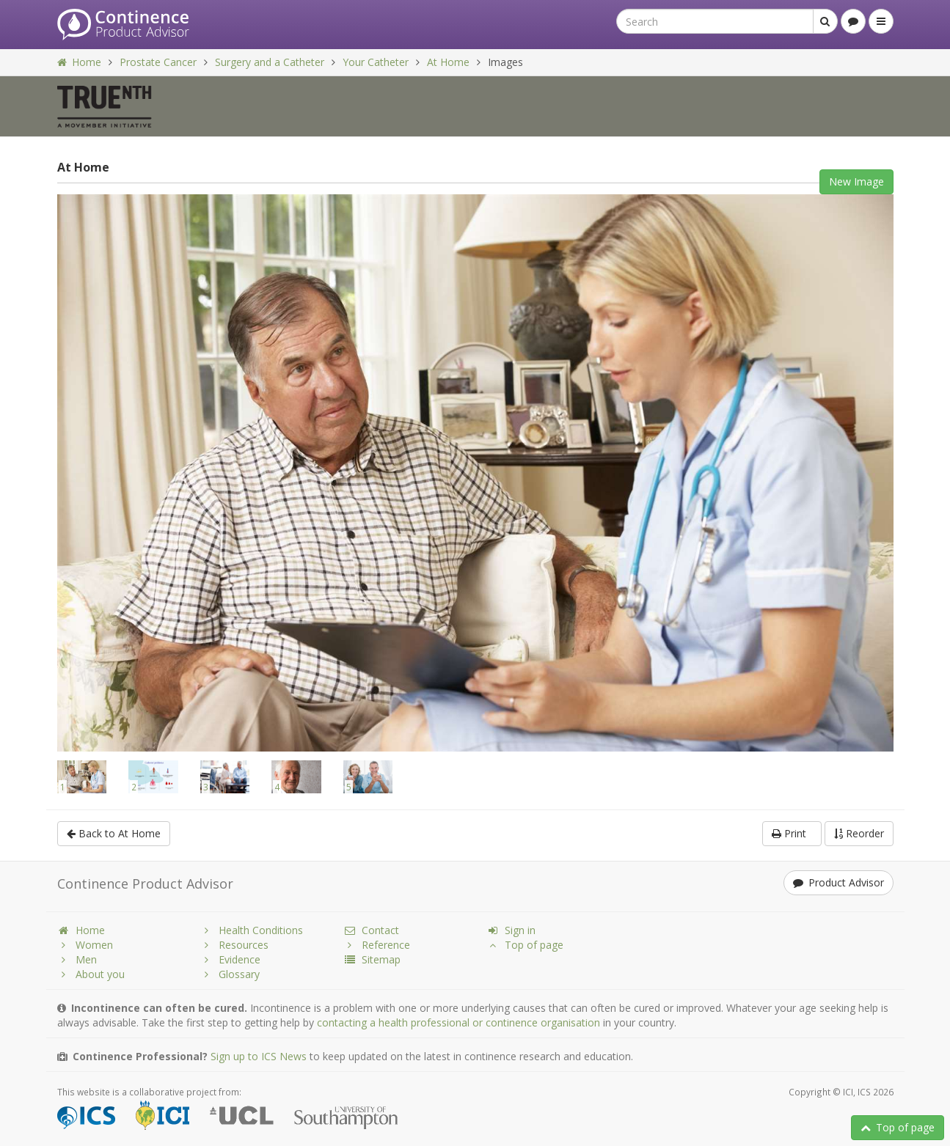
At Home (448, 62)
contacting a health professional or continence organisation (458, 1022)
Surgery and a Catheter (269, 62)
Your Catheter (376, 62)
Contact (371, 930)
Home (79, 62)
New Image (856, 181)
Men (77, 959)
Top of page (898, 1127)
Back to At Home (114, 833)
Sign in (511, 930)
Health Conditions (251, 930)
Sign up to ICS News (259, 1056)
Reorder (859, 833)
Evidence (230, 959)
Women (85, 945)
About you (91, 974)
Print (792, 833)
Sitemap (372, 959)
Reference (376, 945)
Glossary (230, 974)
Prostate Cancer (158, 62)
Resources (234, 945)
